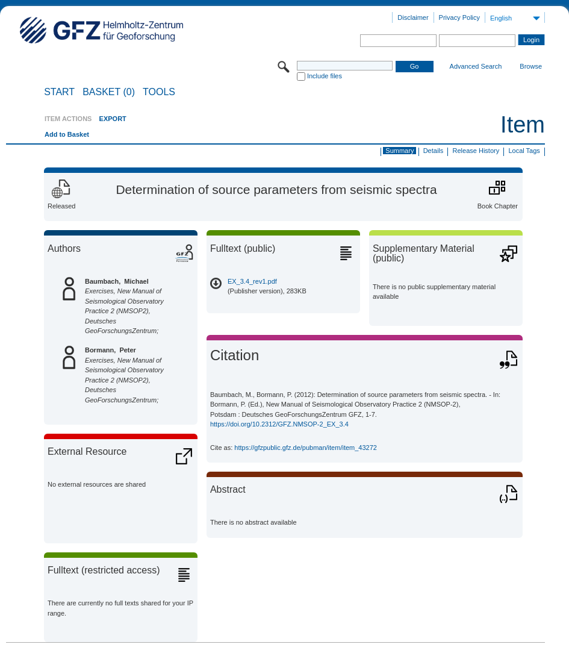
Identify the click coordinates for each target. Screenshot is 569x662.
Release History (476, 150)
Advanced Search (476, 66)
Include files (324, 76)
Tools (159, 92)
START (59, 92)
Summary (399, 150)
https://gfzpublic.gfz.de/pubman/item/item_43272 (305, 447)
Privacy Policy (459, 17)
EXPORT (112, 118)
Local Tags (523, 150)
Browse (531, 66)
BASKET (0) (108, 92)
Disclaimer (412, 17)
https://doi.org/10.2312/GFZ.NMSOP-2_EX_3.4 (279, 424)
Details (433, 150)
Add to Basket (67, 134)
